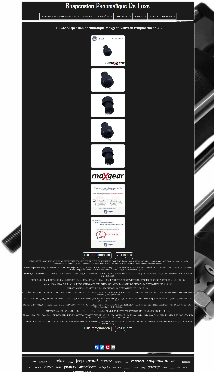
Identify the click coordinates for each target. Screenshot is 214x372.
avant (175, 361)
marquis (126, 368)
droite (126, 362)
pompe (37, 367)
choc (178, 367)
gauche (43, 361)
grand (92, 360)
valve (165, 368)
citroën (48, 367)
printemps (154, 367)
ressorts (186, 361)
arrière (106, 361)
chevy (70, 362)
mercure (134, 367)
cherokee (57, 360)
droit (185, 367)
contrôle (119, 362)
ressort (137, 361)
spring (143, 368)
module (172, 368)
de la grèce (104, 367)
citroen (31, 361)
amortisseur (87, 367)
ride (30, 368)
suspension (158, 360)
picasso (70, 366)
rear (58, 367)
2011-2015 (117, 368)
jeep (80, 360)
